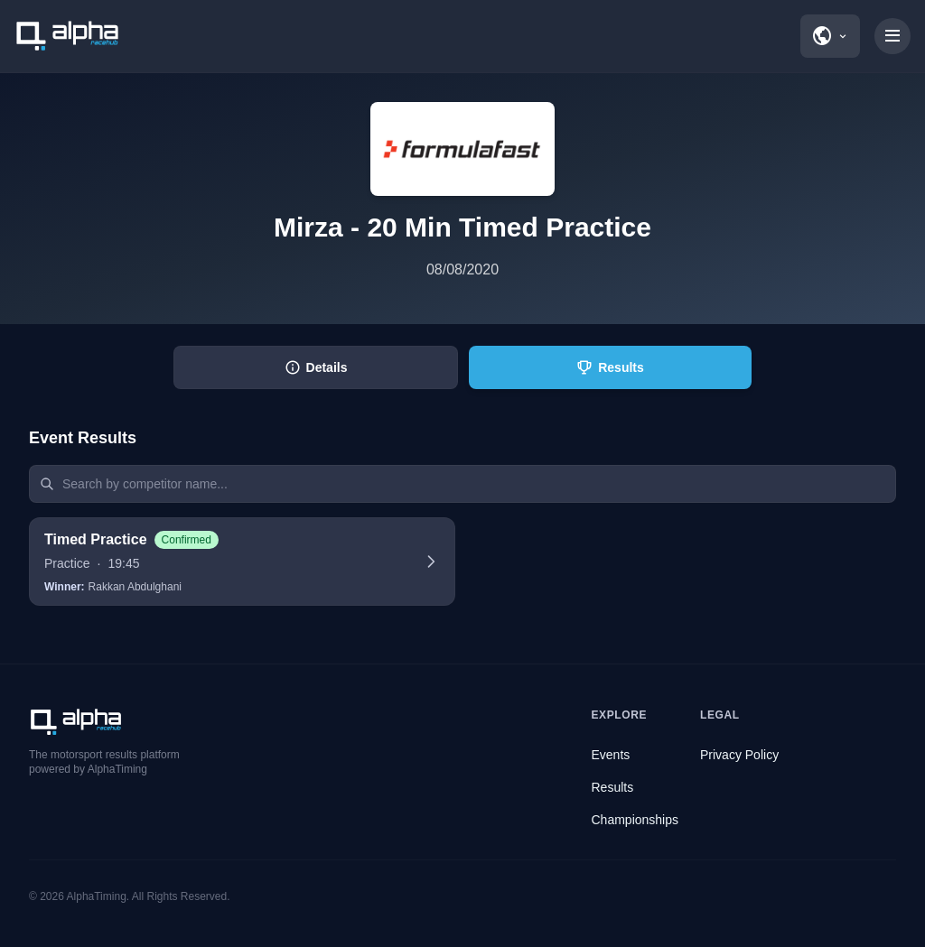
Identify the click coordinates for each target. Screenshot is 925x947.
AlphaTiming (96, 896)
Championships (635, 819)
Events (611, 754)
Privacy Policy (739, 754)
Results (613, 787)
